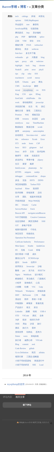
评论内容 (7, 397)
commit (25, 344)
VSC (34, 287)
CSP (38, 143)
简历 (34, 352)
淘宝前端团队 (21, 184)
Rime (27, 188)
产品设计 (19, 307)
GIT (16, 225)
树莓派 (29, 303)
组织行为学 (35, 320)
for (41, 168)
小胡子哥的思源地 (23, 361)
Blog (17, 344)
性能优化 (30, 234)
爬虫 (40, 82)
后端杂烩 (42, 384)
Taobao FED (35, 184)
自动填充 (19, 135)
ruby (29, 74)
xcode (40, 127)
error (34, 70)
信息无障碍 (20, 221)
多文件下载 (31, 53)
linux (17, 152)
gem (33, 82)
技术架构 (41, 152)
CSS (24, 94)
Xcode (34, 139)
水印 (25, 152)
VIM (24, 41)
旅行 (39, 324)
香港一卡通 (37, 299)
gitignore (33, 147)
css (37, 90)
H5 (16, 250)
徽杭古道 (19, 111)
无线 (23, 250)
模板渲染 (36, 115)
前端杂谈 (41, 291)
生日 (17, 164)
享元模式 (30, 279)
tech (16, 16)
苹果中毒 (30, 160)
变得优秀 (19, 332)
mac (28, 123)
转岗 (35, 311)
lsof (41, 147)
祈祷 (26, 156)
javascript (39, 102)
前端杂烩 (35, 336)
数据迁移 (30, 127)
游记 (43, 106)
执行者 (18, 340)
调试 (34, 316)
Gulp (41, 287)
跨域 (33, 16)
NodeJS (18, 70)
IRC (16, 205)
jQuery (40, 160)
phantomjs (33, 168)
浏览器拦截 (20, 106)
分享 (17, 197)
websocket (38, 45)
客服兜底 (40, 303)
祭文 (28, 307)
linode (24, 262)
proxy (24, 61)
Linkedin (18, 311)
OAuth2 (25, 205)
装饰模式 (28, 283)
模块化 (18, 49)
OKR (17, 324)
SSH (43, 221)
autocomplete (38, 131)
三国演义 (38, 111)
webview (39, 61)
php (16, 37)
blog (42, 57)
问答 (17, 119)
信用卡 (34, 262)
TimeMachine (38, 123)
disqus (43, 176)
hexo (17, 147)
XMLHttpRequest (31, 20)
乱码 (17, 82)
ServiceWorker (21, 209)
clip (22, 74)
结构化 (29, 332)
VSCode (25, 316)
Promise (18, 115)
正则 (17, 41)
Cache (34, 205)
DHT (17, 295)
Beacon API (20, 213)
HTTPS (18, 172)
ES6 (38, 41)
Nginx (17, 275)
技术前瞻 (19, 193)
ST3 (16, 143)
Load (41, 365)
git (27, 57)
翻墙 (17, 270)
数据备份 (19, 127)
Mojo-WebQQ (34, 201)
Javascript (30, 266)
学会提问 (19, 24)
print (26, 70)
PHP (23, 37)
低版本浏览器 (36, 197)
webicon (35, 49)
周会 (25, 324)
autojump (26, 131)
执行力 (25, 328)
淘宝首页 (19, 234)
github (31, 348)
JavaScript (27, 86)
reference (25, 139)
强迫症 (18, 299)
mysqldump (28, 90)
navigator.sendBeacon (36, 213)
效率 (17, 131)
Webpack (18, 291)
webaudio (19, 57)
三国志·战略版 (32, 357)
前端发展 (30, 193)
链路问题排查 (21, 229)
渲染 (24, 180)
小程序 (18, 283)
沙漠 (32, 324)
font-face (18, 53)
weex (25, 336)
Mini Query (19, 246)
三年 (36, 295)
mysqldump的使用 (16, 384)
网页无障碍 (33, 221)
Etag (17, 94)
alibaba (41, 352)
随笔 (28, 111)
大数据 (35, 57)
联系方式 (45, 422)
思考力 (39, 332)
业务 (42, 316)
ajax (30, 94)
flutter (17, 336)
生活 (30, 106)
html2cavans (20, 168)
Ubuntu (25, 82)
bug (34, 65)
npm (17, 61)
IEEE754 (41, 270)
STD (17, 316)
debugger (18, 176)
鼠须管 (36, 188)
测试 (17, 328)
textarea (25, 119)
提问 (17, 262)
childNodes (30, 98)
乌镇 (43, 295)
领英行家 (19, 357)
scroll (29, 78)
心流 (38, 283)
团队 (24, 197)
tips (16, 74)
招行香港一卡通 (22, 254)
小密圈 (18, 287)
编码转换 (32, 37)
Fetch (32, 209)
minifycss (19, 123)
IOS (36, 74)
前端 (38, 250)
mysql (17, 90)
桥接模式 (19, 279)
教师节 (18, 156)
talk (31, 61)
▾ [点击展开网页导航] (27, 6)
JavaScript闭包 (21, 29)
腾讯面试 (19, 33)
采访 (36, 307)
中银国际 (19, 303)
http (28, 33)
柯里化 (42, 16)
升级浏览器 (20, 201)
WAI (27, 115)
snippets (28, 172)
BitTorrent (27, 295)
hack (27, 65)
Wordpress (30, 291)
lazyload (18, 188)
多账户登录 (27, 225)
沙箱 (40, 266)
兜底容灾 (36, 156)
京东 (32, 152)
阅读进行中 (39, 361)
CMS (17, 86)
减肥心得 (28, 340)
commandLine (31, 176)
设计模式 (39, 275)
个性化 (33, 229)
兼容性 (36, 24)
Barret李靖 (28, 422)
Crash (30, 250)
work (17, 102)
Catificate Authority (23, 242)
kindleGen (41, 246)
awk (33, 344)
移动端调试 (27, 102)
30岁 (17, 320)
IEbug (38, 94)
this (16, 139)
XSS (43, 90)
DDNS (40, 180)
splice (42, 37)
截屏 (32, 164)
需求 (34, 328)
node (24, 143)
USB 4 (43, 311)
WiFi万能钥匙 (21, 217)
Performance (39, 242)
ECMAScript (33, 258)
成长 (34, 254)
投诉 (24, 320)
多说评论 (19, 160)
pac (23, 270)
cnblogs (25, 16)
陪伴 (26, 299)
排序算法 (19, 266)
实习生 (31, 270)
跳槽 (28, 311)
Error (42, 139)
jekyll (41, 70)
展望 (24, 164)
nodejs (37, 172)
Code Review (20, 348)
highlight (18, 65)
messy (37, 78)
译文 (32, 41)
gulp (43, 119)
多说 (17, 180)
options (18, 20)
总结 (40, 193)
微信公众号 (20, 258)
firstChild (19, 98)
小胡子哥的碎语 (22, 365)
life (39, 98)
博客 (23, 6)
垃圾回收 (35, 29)
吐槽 (26, 287)
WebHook (27, 275)
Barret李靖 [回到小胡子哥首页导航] (9, 6)
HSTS (32, 180)
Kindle (30, 246)
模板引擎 (19, 45)
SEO (24, 147)
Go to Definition (21, 352)
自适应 (35, 119)
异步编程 (37, 33)
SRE (34, 365)
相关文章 (20, 397)
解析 (36, 86)
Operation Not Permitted (25, 238)
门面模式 (42, 279)
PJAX (28, 45)
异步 (26, 49)
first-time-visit (32, 135)
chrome (42, 65)
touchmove (19, 78)
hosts (31, 143)
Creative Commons (38, 217)
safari (43, 135)
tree (27, 24)
